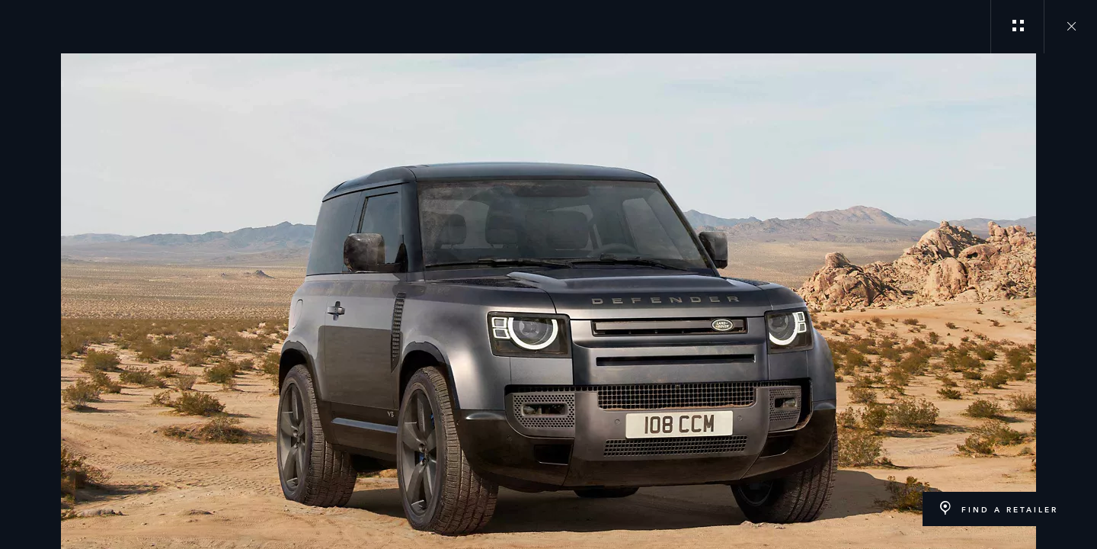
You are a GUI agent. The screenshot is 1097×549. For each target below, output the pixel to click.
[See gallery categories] (1017, 26)
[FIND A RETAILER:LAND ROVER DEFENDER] (998, 509)
